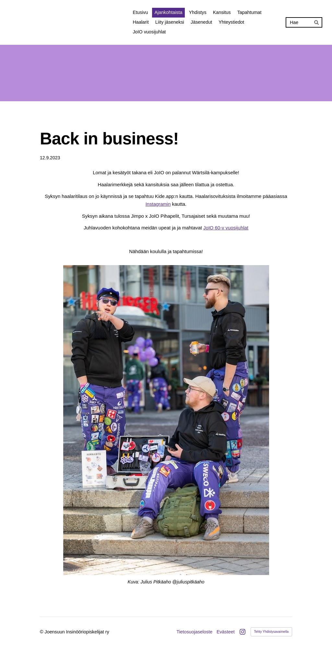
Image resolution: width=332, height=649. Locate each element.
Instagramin (158, 204)
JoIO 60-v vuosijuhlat (225, 227)
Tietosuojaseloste (194, 632)
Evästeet (226, 632)
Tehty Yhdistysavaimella (271, 631)
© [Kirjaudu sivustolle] (42, 631)
